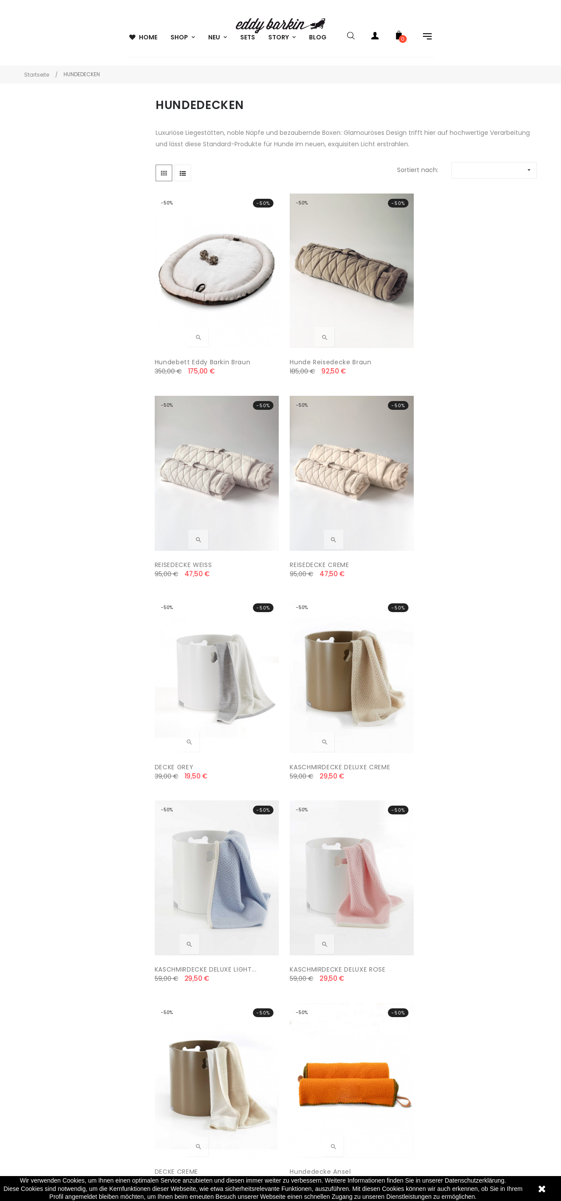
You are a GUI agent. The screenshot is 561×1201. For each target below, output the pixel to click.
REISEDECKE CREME (481, 318)
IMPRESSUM (166, 1069)
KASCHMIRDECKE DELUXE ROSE (490, 488)
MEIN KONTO (305, 982)
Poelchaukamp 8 (39, 999)
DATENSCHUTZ (171, 1017)
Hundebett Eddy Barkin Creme (193, 818)
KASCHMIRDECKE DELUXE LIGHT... (391, 488)
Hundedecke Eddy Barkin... (382, 653)
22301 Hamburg (36, 1017)
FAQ (293, 1017)
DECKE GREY (175, 483)
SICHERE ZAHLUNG (176, 1052)
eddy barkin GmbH (41, 982)
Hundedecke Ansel (284, 648)
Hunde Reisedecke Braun (295, 318)
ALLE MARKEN (305, 999)
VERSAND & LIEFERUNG (182, 999)
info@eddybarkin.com (47, 1034)
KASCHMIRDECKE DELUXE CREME (292, 488)
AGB (156, 982)
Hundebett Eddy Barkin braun (193, 323)
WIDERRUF (164, 1034)
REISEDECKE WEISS (381, 318)
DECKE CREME (177, 648)
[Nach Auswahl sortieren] (494, 174)
